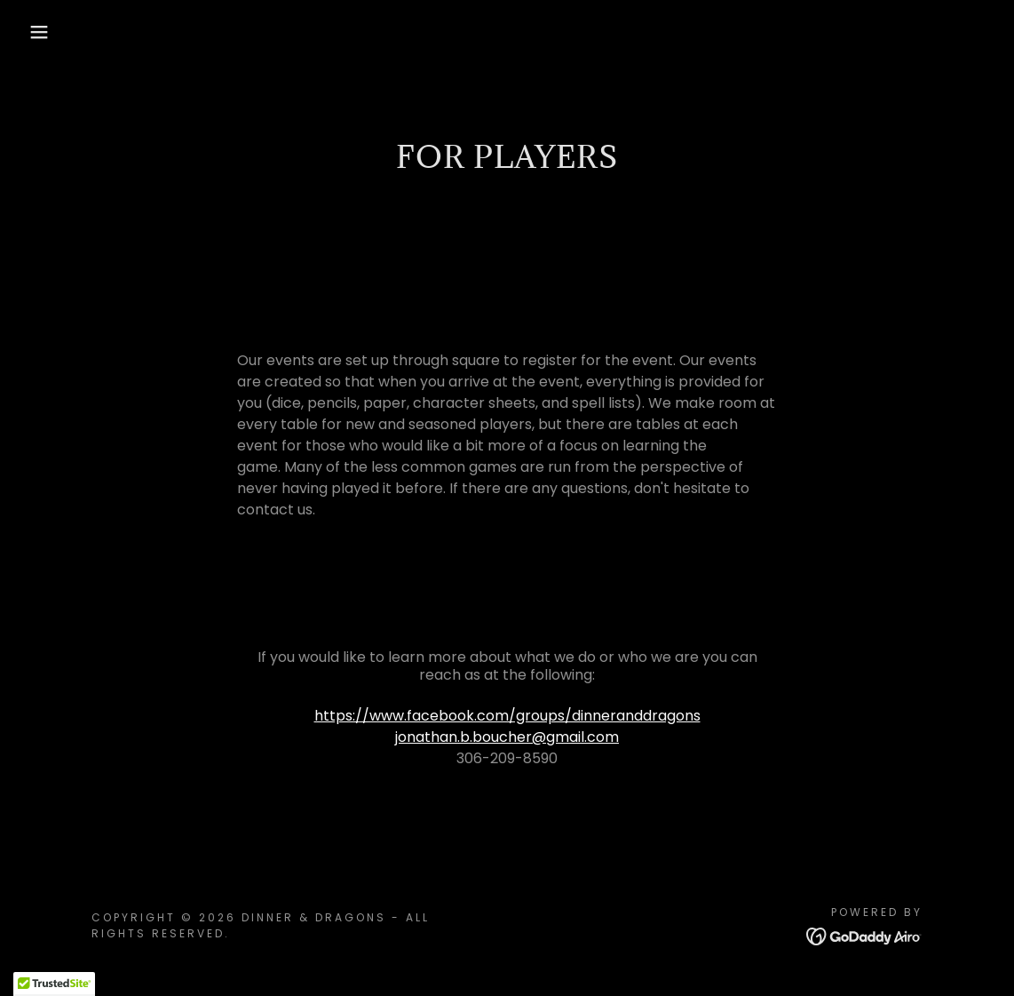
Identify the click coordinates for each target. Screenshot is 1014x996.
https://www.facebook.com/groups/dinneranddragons (507, 715)
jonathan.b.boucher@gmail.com (507, 737)
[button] (50, 32)
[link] (864, 935)
